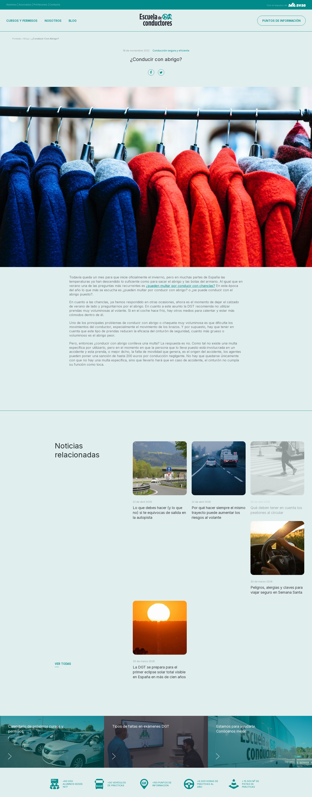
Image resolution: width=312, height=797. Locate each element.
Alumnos (11, 4)
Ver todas (63, 663)
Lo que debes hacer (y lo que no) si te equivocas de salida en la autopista (159, 513)
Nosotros (53, 20)
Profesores (40, 4)
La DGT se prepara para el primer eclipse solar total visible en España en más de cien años (159, 672)
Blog (73, 20)
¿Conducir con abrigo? (45, 38)
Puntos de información (281, 20)
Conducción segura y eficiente (171, 50)
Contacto (54, 4)
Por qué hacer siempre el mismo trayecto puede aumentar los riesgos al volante (218, 513)
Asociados (25, 4)
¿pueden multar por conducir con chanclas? (180, 286)
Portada (16, 38)
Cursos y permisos (21, 20)
